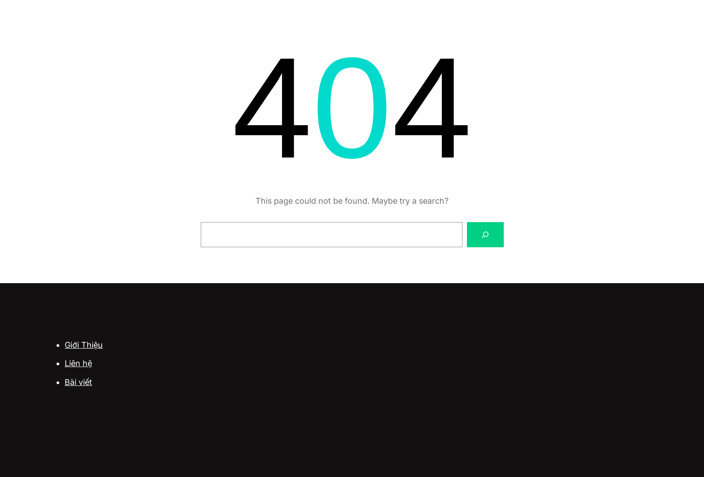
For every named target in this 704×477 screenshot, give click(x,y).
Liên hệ (78, 363)
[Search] (485, 234)
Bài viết (78, 382)
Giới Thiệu (84, 345)
